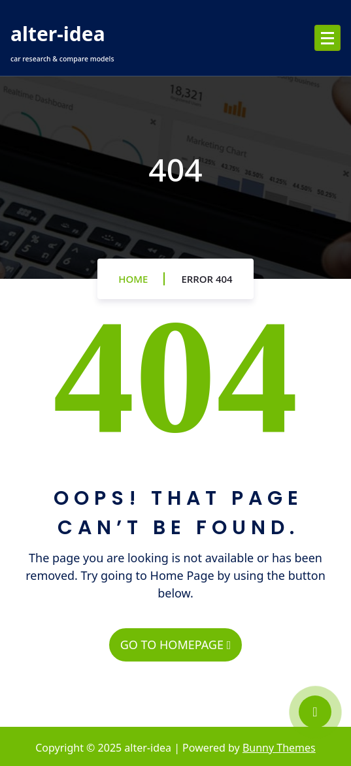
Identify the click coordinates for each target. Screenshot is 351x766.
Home (133, 278)
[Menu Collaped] (327, 38)
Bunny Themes (279, 748)
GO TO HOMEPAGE (175, 644)
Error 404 (206, 278)
